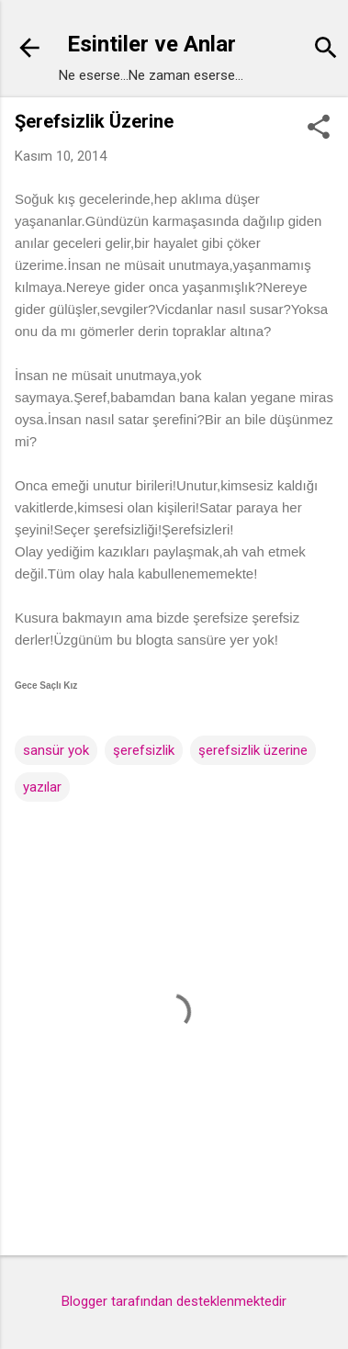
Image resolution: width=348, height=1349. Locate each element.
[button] (318, 128)
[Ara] (326, 50)
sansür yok (56, 750)
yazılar (42, 787)
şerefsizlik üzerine (253, 750)
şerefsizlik (143, 750)
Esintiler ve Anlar (151, 44)
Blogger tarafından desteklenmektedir (174, 1301)
